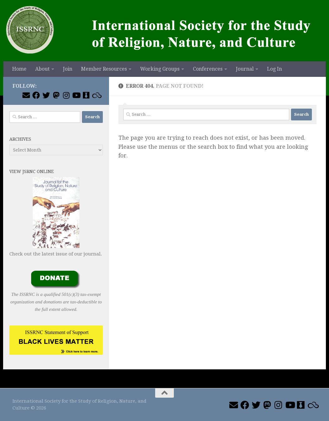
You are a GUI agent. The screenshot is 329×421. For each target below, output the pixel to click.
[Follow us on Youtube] (76, 95)
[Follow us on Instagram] (66, 95)
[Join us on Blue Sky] (96, 95)
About (42, 69)
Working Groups (159, 69)
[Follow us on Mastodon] (56, 95)
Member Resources (104, 69)
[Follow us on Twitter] (46, 95)
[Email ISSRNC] (26, 95)
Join (67, 69)
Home (19, 69)
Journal (245, 69)
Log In (274, 69)
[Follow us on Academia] (86, 95)
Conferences (207, 69)
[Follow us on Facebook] (36, 95)
